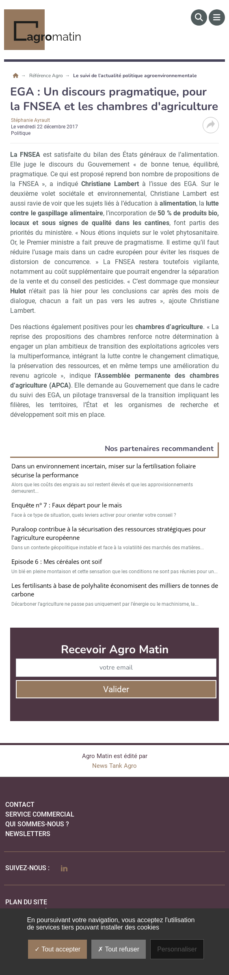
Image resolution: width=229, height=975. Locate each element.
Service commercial (39, 814)
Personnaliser (177, 949)
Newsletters (27, 834)
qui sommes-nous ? (37, 824)
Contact (20, 804)
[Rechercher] (199, 17)
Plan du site (26, 902)
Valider (116, 689)
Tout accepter (57, 949)
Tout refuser (118, 949)
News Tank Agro (114, 765)
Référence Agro (46, 75)
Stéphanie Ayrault (30, 120)
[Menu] (217, 17)
